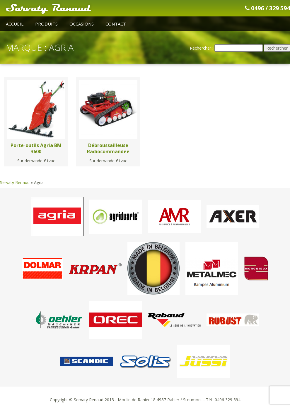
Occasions (81, 24)
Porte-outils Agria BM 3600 (36, 148)
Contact (115, 24)
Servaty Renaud (15, 182)
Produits (46, 24)
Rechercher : (201, 48)
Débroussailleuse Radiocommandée (108, 148)
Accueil (14, 24)
